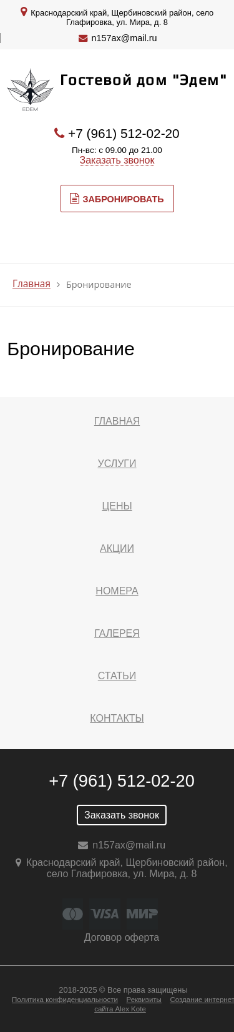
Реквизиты (143, 999)
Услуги (116, 463)
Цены (117, 506)
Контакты (117, 718)
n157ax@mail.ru (124, 38)
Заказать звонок (117, 160)
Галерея (117, 633)
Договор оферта (121, 937)
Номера (116, 591)
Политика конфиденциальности (65, 999)
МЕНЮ (55, 246)
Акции (117, 548)
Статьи (117, 676)
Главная (31, 283)
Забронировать (116, 198)
